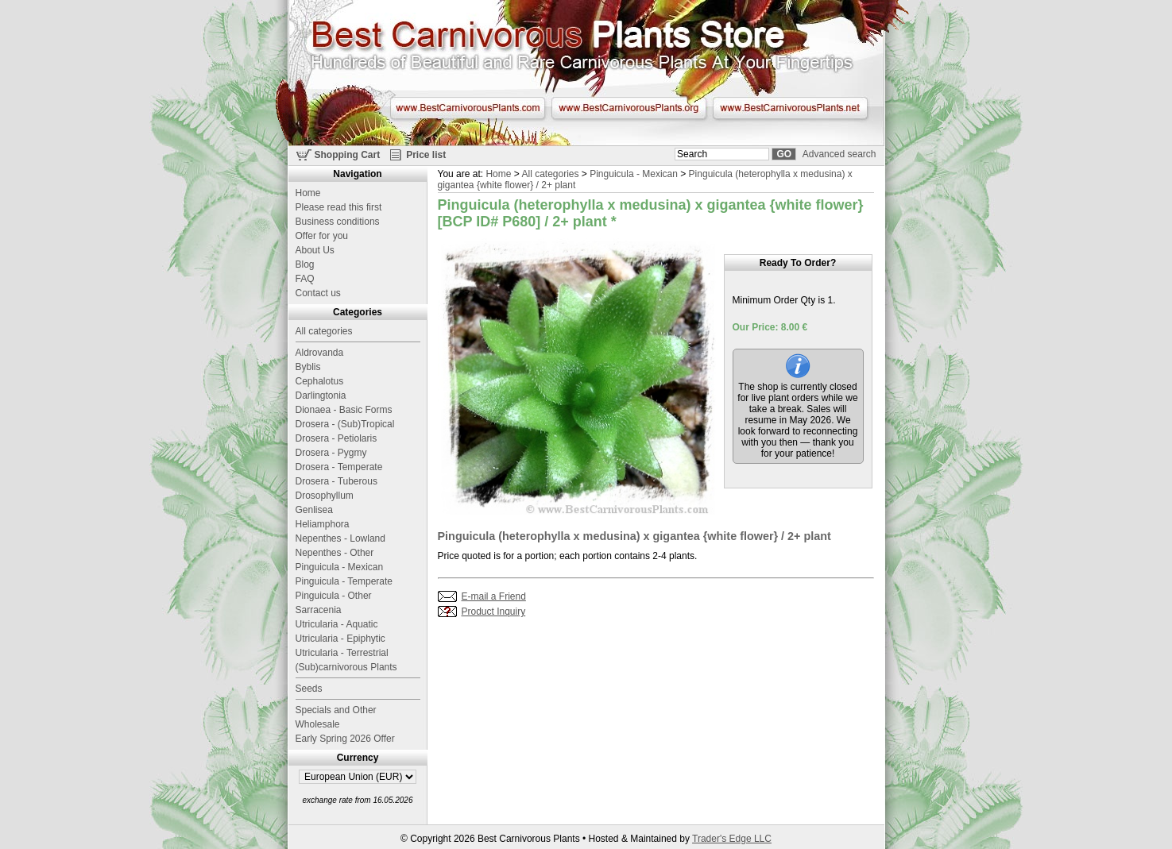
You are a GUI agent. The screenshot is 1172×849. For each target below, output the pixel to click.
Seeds (309, 688)
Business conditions (338, 221)
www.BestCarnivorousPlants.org (628, 108)
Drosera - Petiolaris (336, 438)
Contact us (318, 293)
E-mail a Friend (494, 596)
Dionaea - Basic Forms (344, 409)
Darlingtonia (321, 395)
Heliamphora (323, 524)
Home (498, 173)
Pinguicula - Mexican (634, 173)
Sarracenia (319, 610)
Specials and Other (336, 710)
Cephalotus (320, 381)
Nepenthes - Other (335, 552)
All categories (549, 173)
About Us (315, 250)
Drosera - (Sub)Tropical (345, 424)
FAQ (305, 278)
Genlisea (314, 509)
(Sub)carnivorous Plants (346, 667)
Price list (426, 154)
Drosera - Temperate (339, 467)
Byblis (308, 366)
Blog (305, 264)
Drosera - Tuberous (336, 481)
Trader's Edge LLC (732, 838)
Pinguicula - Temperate (344, 581)
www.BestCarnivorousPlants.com (467, 108)
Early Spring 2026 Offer (345, 738)
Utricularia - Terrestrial (342, 652)
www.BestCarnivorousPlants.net (790, 108)
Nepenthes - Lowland (340, 538)
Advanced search (839, 154)
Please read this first (339, 207)
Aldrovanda (320, 352)
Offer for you (322, 235)
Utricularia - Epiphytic (340, 638)
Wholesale (318, 724)
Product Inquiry (494, 611)
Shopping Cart (348, 154)
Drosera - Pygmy (331, 452)
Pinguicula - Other (334, 595)
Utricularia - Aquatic (337, 624)
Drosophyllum (325, 495)
